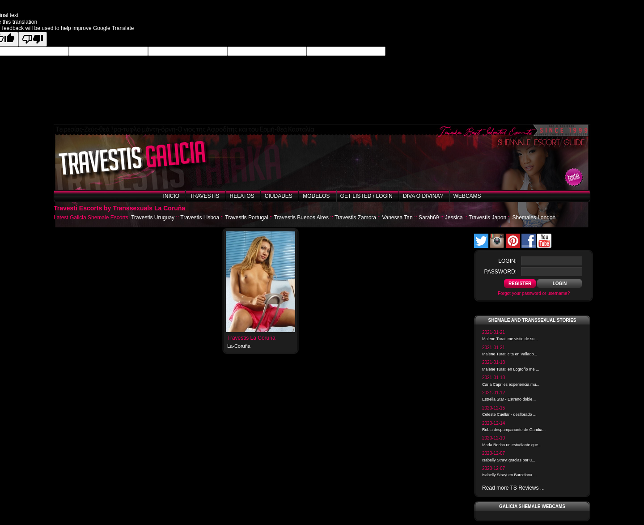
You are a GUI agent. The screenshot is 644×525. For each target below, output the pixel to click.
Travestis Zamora (355, 217)
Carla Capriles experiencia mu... (510, 384)
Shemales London (533, 217)
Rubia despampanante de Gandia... (514, 429)
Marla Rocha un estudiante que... (512, 445)
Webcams (467, 196)
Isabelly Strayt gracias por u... (508, 460)
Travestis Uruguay (152, 217)
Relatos (242, 196)
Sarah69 (429, 217)
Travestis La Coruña (251, 338)
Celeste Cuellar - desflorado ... (509, 414)
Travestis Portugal (246, 217)
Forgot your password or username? (534, 293)
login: (507, 261)
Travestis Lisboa (199, 217)
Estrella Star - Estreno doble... (509, 399)
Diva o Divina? (423, 196)
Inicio (171, 196)
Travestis (204, 196)
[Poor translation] (32, 39)
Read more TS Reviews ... (513, 488)
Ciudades (278, 196)
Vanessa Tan (397, 217)
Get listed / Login (366, 196)
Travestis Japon (487, 217)
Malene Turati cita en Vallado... (509, 354)
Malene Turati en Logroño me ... (510, 369)
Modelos (316, 196)
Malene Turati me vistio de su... (510, 339)
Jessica (454, 217)
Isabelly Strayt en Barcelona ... (509, 475)
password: (500, 272)
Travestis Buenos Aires (301, 217)
